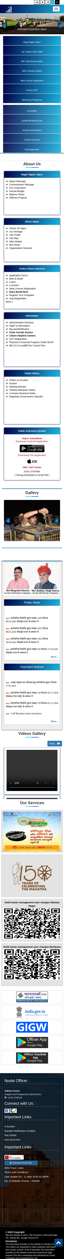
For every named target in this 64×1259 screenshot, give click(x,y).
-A (48, 2)
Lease (12, 291)
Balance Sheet (16, 203)
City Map (13, 247)
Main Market (15, 250)
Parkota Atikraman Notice (22, 399)
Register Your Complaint (21, 304)
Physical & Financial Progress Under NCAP (31, 351)
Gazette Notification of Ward (19, 1130)
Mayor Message (17, 190)
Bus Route (14, 254)
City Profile (15, 244)
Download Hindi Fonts (21, 1163)
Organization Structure (20, 257)
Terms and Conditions (16, 1172)
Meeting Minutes (17, 396)
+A (36, 2)
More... (54, 657)
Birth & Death (16, 288)
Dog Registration (17, 307)
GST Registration (18, 348)
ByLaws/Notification (19, 338)
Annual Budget (16, 200)
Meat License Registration (22, 297)
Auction (13, 392)
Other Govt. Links (14, 1167)
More (9, 311)
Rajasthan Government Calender (26, 405)
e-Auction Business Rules (22, 402)
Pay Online (10, 1135)
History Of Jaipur (17, 237)
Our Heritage (15, 241)
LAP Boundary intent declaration (24, 716)
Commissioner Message (21, 193)
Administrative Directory (21, 331)
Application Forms (18, 284)
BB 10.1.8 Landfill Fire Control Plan (27, 354)
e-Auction (14, 294)
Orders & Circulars (18, 389)
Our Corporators (17, 197)
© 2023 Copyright (15, 1232)
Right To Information (19, 335)
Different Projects (18, 207)
